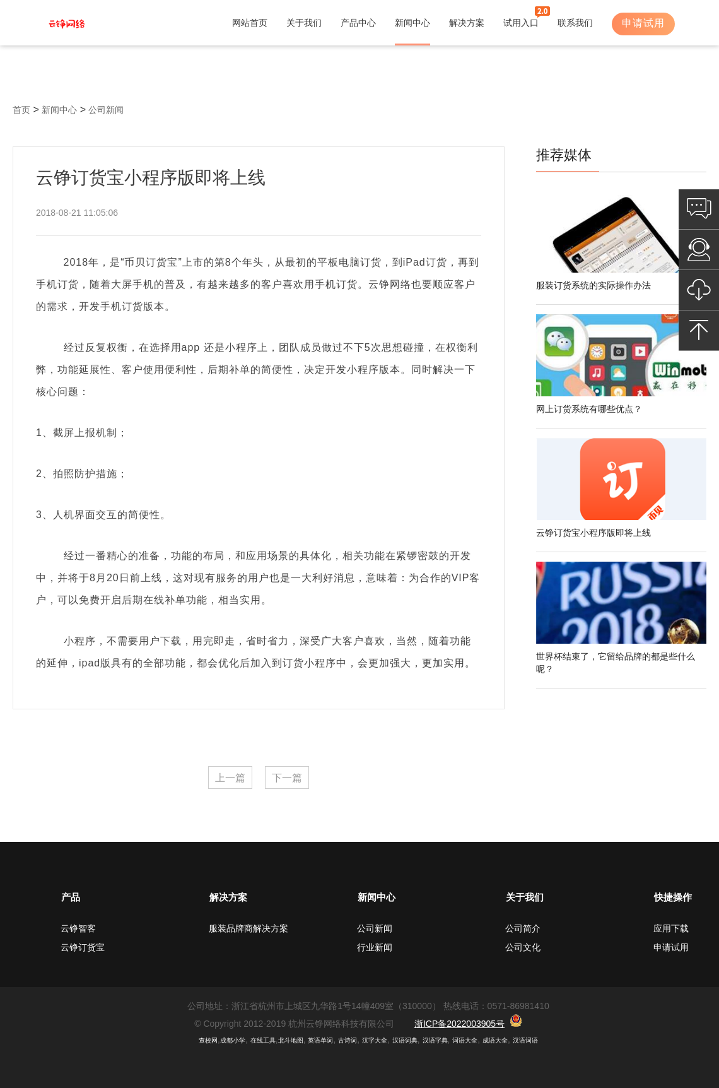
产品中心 (358, 23)
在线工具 (263, 1040)
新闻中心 (412, 23)
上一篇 (230, 777)
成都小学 (232, 1040)
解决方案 (466, 23)
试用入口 (521, 23)
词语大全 (464, 1040)
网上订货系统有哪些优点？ (589, 409)
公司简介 (523, 928)
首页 (21, 110)
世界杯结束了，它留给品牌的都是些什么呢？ (615, 662)
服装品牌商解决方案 (248, 928)
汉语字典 (435, 1040)
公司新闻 (106, 110)
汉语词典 (405, 1040)
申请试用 (643, 23)
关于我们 (304, 23)
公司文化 (523, 947)
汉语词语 (525, 1040)
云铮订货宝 (83, 947)
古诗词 (347, 1040)
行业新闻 (374, 947)
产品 (70, 897)
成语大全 (495, 1040)
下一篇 (287, 777)
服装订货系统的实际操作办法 (593, 285)
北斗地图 (290, 1040)
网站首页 (249, 23)
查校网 (208, 1040)
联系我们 (575, 23)
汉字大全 (374, 1040)
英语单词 (320, 1040)
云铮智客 (78, 928)
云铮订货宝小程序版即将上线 (593, 533)
